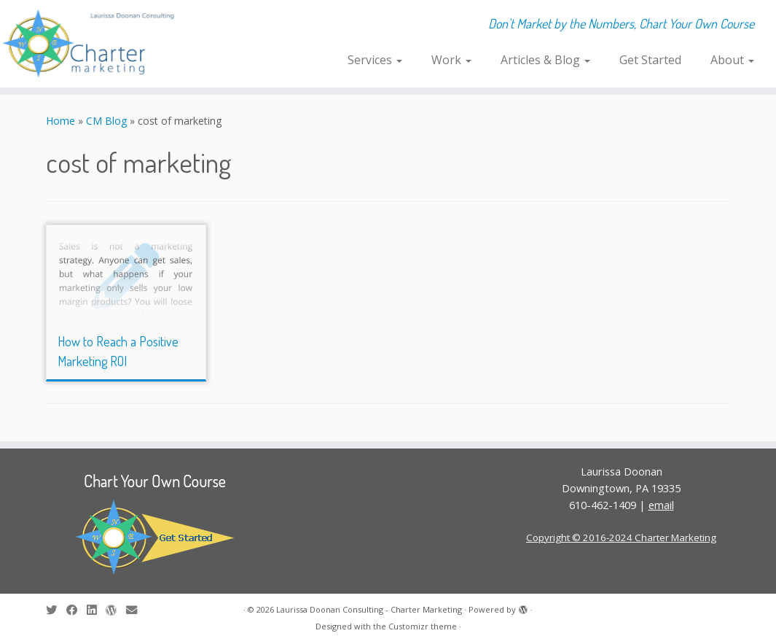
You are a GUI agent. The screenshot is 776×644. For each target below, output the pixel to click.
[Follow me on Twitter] (56, 610)
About (732, 60)
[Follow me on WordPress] (116, 610)
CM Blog (106, 121)
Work (451, 60)
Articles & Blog (545, 60)
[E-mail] (136, 610)
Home (60, 121)
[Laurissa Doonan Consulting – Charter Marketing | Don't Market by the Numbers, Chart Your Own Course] (90, 43)
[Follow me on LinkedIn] (96, 610)
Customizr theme (422, 626)
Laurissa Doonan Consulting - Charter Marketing (369, 609)
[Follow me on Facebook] (76, 610)
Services (375, 60)
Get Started (650, 60)
